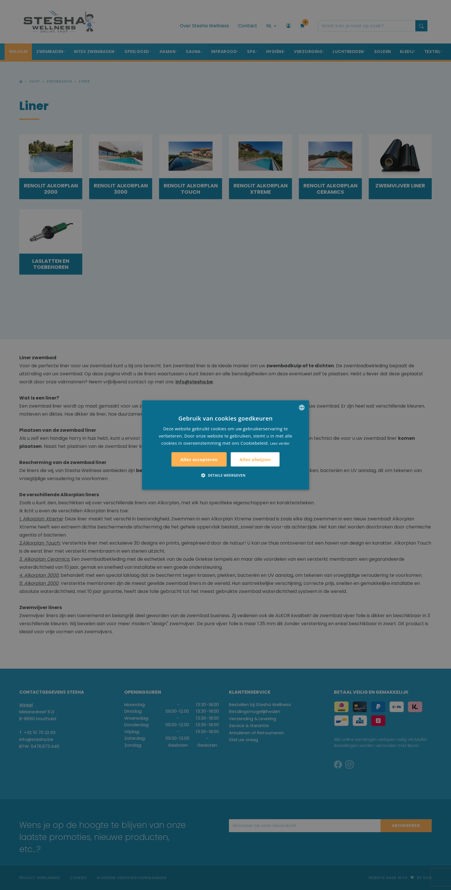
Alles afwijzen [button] (255, 459)
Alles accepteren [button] (199, 459)
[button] (225, 475)
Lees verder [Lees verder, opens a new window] (280, 443)
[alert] (225, 445)
